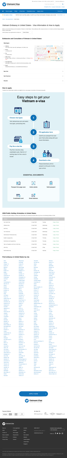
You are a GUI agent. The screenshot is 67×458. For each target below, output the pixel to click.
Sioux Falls (6, 355)
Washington (6, 370)
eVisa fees (22, 11)
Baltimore (5, 267)
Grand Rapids (36, 300)
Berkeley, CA (51, 267)
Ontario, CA (21, 331)
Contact (63, 6)
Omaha (5, 331)
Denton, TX (51, 283)
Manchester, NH (52, 318)
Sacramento (6, 346)
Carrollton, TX (21, 273)
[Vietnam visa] (3, 11)
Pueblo (50, 339)
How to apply (9, 11)
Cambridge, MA (37, 272)
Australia (25, 428)
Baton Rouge (21, 267)
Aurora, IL (21, 265)
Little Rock (51, 314)
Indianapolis (51, 306)
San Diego (36, 349)
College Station (22, 280)
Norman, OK (36, 328)
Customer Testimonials (56, 6)
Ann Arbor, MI (36, 262)
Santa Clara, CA (52, 350)
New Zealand (26, 434)
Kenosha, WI (21, 311)
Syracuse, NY (51, 360)
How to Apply (15, 432)
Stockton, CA (51, 359)
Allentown (51, 260)
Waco (35, 368)
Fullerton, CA (21, 296)
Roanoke (5, 344)
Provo (35, 339)
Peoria (5, 336)
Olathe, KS (51, 329)
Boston (50, 269)
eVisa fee (15, 430)
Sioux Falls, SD (22, 355)
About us (4, 428)
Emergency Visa (47, 6)
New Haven (21, 326)
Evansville (21, 291)
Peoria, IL (20, 336)
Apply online (40, 11)
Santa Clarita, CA (7, 352)
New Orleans (36, 326)
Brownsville (51, 270)
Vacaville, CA (6, 367)
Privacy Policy (5, 439)
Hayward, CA (51, 301)
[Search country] (52, 4)
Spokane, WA (6, 357)
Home (3, 19)
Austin (35, 265)
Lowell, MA (51, 316)
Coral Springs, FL (7, 282)
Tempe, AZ (51, 362)
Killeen (35, 311)
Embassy (15, 437)
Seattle (20, 354)
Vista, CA (20, 368)
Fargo (5, 293)
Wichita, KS (36, 373)
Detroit (35, 285)
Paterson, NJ (36, 334)
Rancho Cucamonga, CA (39, 341)
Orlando (50, 331)
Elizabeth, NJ (36, 288)
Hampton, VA (36, 301)
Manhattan (6, 319)
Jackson (5, 309)
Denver (5, 285)
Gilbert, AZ (36, 298)
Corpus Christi (21, 282)
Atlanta (35, 264)
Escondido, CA (52, 290)
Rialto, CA (6, 342)
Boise (35, 269)
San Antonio (6, 349)
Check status (60, 11)
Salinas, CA (21, 347)
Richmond (36, 342)
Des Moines (21, 285)
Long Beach (6, 316)
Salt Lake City (36, 347)
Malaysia (25, 437)
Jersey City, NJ (37, 309)
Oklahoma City (37, 329)
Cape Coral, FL (52, 272)
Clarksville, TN (21, 278)
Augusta (50, 264)
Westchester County (38, 370)
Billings (5, 269)
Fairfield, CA (51, 291)
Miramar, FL (21, 323)
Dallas (50, 282)
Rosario (50, 344)
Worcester (6, 375)
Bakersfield (51, 265)
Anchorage (21, 262)
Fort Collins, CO (52, 293)
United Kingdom (27, 439)
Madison (35, 318)
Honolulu (20, 305)
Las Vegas (6, 314)
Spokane (50, 355)
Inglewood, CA (6, 308)
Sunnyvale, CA (7, 360)
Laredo (50, 313)
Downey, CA (51, 285)
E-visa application (16, 428)
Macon (20, 318)
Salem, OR (6, 347)
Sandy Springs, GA (52, 349)
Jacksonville (21, 309)
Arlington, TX (6, 264)
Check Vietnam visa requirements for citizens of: (11, 32)
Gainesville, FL (52, 296)
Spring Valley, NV (52, 357)
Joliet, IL (50, 309)
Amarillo (5, 262)
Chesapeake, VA (22, 277)
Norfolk (20, 328)
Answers (14, 439)
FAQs (15, 11)
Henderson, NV (7, 303)
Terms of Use (5, 437)
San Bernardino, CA (23, 349)
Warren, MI (51, 368)
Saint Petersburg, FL (53, 346)
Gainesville (36, 296)
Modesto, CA (51, 323)
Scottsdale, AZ (6, 354)
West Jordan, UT (7, 372)
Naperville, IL (21, 324)
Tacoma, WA (6, 362)
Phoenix (50, 336)
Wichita (5, 373)
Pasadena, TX (21, 334)
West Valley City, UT (53, 372)
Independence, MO (37, 306)
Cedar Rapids (51, 273)
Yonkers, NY (21, 375)
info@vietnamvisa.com (38, 432)
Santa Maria (21, 352)
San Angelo (51, 347)
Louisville (35, 316)
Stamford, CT (6, 359)
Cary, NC (35, 273)
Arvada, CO (21, 264)
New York (5, 328)
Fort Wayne (6, 295)
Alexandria (36, 260)
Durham (5, 287)
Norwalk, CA (6, 329)
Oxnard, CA (21, 332)
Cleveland (51, 278)
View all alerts (60, 14)
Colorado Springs (37, 280)
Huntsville (6, 306)
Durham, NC (21, 287)
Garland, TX (21, 298)
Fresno (50, 295)
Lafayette (5, 313)
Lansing (35, 313)
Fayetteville (21, 293)
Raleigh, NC (21, 341)
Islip (49, 308)
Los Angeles (21, 316)
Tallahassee (21, 362)
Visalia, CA (6, 368)
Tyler (50, 365)
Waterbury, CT (21, 370)
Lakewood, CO (22, 313)
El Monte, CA (6, 290)
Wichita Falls (21, 373)
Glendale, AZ (51, 298)
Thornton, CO (6, 364)
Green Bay (51, 300)
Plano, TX (21, 337)
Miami (35, 321)
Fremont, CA (36, 295)
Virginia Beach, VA (52, 367)
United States (26, 441)
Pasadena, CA (6, 334)
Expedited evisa (31, 11)
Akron (5, 260)
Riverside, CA (51, 342)
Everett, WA (36, 291)
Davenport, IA (21, 283)
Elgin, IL (20, 288)
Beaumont (36, 267)
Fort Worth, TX (21, 295)
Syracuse (35, 360)
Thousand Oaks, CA (23, 364)
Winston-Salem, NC (53, 373)
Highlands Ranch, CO (38, 303)
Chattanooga (6, 277)
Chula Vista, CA (52, 277)
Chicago (35, 277)
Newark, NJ (51, 324)
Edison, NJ (51, 287)
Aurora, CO (6, 265)
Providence (21, 339)
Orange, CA (36, 331)
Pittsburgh (6, 337)
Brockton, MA (36, 270)
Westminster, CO (22, 372)
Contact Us (4, 432)
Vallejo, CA (21, 367)
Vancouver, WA (37, 367)
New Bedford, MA (7, 326)
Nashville (35, 324)
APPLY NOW (33, 394)
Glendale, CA (6, 300)
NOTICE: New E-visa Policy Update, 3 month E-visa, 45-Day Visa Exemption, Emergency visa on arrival (36, 14)
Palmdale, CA (36, 332)
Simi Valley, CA (52, 354)
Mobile (35, 323)
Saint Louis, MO (22, 346)
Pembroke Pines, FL (53, 334)
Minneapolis (6, 323)
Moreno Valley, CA (7, 324)
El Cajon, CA (6, 288)
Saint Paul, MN (37, 346)
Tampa (35, 362)
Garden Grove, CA (7, 298)
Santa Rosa (36, 352)
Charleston (36, 275)
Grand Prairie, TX (22, 300)
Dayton (35, 283)
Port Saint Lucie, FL (7, 339)
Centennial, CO (7, 275)
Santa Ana (36, 350)
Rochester (21, 344)
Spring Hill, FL (36, 357)
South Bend (36, 355)
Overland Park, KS (7, 332)
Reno (50, 341)
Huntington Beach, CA (53, 305)
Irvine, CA (21, 308)
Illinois (20, 306)
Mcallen (20, 319)
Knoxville (50, 311)
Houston (35, 305)
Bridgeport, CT (21, 270)
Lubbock (5, 318)
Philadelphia (36, 336)
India (24, 432)
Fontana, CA (36, 293)
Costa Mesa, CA (37, 282)
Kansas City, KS (7, 311)
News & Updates (5, 434)
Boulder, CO (6, 270)
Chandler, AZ (21, 275)
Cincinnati (6, 278)
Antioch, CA (51, 262)
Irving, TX (36, 308)
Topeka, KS (51, 364)
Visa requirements (9, 19)
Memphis (35, 319)
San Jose (20, 350)
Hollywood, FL (6, 305)
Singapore (26, 443)
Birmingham (21, 269)
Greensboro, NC (7, 301)
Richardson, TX (22, 342)
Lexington (36, 314)
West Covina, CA (52, 370)
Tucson (20, 365)
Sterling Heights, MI (22, 359)
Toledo (35, 364)
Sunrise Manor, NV (22, 360)
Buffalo (5, 272)
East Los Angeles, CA (38, 287)
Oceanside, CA (22, 329)
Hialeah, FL (21, 303)
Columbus (51, 280)
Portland (50, 337)
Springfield (21, 357)
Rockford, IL (36, 344)
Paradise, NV (51, 332)
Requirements (15, 434)
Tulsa (35, 365)
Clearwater (36, 278)
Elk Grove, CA (51, 288)
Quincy (5, 341)
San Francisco (6, 350)
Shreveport (36, 354)
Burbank (20, 272)
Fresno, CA (6, 296)
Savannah (51, 352)
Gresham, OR (21, 301)
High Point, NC (52, 303)
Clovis (5, 280)
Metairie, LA (21, 321)
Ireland (25, 430)
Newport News (52, 326)
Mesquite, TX (6, 321)
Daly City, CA (6, 283)
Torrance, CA (6, 365)
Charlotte (50, 275)
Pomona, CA (36, 337)
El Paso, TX (36, 290)
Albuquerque (21, 260)
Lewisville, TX (21, 314)
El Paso (20, 290)
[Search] (63, 4)
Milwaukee (51, 321)
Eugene (5, 291)
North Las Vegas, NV (53, 328)
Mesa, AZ (51, 319)
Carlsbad (5, 273)
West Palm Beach (37, 372)
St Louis (35, 359)
